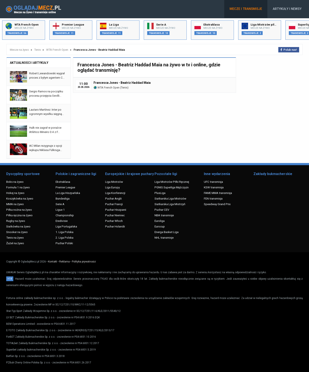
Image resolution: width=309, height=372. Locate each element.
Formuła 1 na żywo (18, 187)
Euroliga (159, 221)
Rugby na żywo (15, 221)
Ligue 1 (60, 209)
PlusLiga (159, 193)
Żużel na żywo (15, 243)
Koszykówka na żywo (19, 198)
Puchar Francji (114, 204)
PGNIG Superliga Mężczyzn (171, 187)
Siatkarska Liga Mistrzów (170, 198)
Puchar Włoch (114, 221)
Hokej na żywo (15, 193)
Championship (65, 215)
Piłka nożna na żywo (19, 209)
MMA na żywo (15, 204)
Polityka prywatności (84, 261)
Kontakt (52, 261)
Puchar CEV (161, 209)
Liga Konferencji (115, 193)
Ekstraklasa (63, 181)
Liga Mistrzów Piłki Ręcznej (171, 181)
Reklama (64, 261)
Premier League (65, 187)
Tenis (124, 87)
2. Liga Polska (64, 237)
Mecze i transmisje (246, 9)
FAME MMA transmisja (218, 193)
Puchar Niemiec (115, 215)
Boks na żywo (15, 181)
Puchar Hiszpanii (115, 209)
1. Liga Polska (64, 232)
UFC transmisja (213, 181)
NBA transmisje (164, 215)
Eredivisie (62, 221)
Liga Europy (112, 187)
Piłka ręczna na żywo (19, 215)
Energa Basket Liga (166, 232)
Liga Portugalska (66, 226)
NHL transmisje (164, 237)
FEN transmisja (213, 198)
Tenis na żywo (15, 237)
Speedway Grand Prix (217, 204)
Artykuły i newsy (287, 9)
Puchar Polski (64, 243)
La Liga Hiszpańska (68, 193)
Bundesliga (63, 198)
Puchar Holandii (115, 226)
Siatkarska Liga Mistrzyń (169, 204)
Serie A (60, 204)
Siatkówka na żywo (18, 226)
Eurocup (159, 226)
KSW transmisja (214, 187)
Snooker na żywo (17, 232)
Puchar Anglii (113, 198)
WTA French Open (107, 87)
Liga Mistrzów (114, 181)
